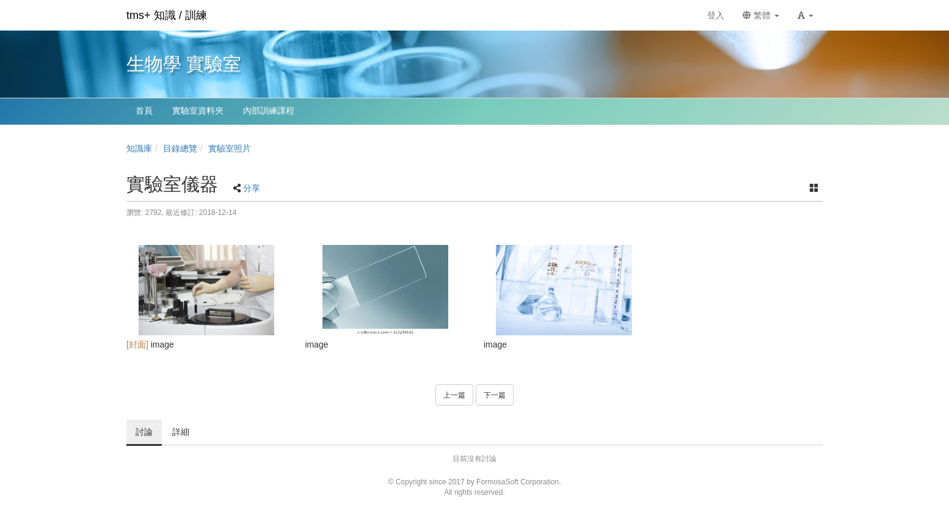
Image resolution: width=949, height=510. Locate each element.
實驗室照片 (229, 148)
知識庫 (139, 148)
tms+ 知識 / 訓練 (166, 15)
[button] (805, 15)
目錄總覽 (180, 148)
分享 (251, 188)
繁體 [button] (761, 15)
